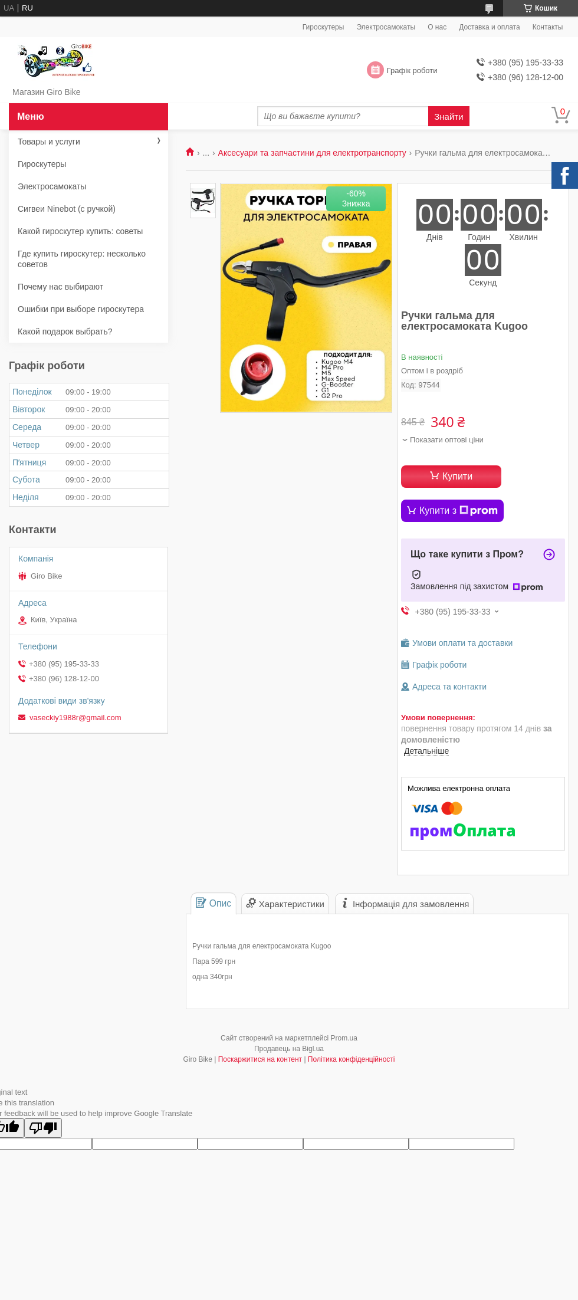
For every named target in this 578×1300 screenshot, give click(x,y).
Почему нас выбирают (60, 286)
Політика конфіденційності (351, 1059)
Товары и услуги (49, 141)
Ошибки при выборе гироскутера (81, 309)
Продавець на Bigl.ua (289, 1049)
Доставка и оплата (489, 27)
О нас (437, 27)
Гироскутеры (323, 27)
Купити (457, 476)
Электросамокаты (385, 27)
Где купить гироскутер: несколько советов (82, 259)
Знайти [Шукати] (448, 116)
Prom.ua (344, 1038)
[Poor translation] (43, 1128)
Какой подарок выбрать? (65, 331)
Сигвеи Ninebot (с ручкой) (67, 209)
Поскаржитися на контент (260, 1059)
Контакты (548, 27)
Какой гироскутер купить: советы (80, 231)
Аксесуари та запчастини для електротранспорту (312, 152)
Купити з (458, 510)
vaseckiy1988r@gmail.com (75, 717)
